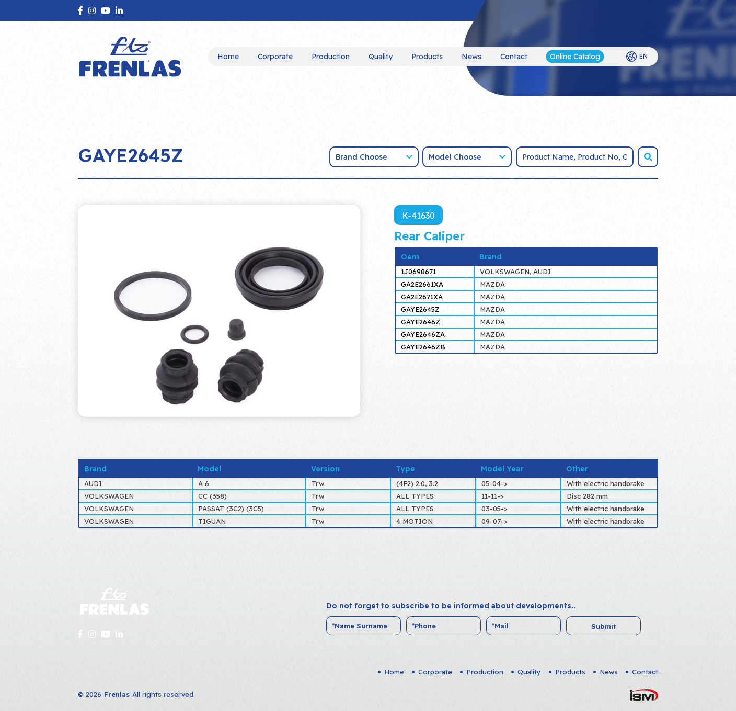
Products (427, 56)
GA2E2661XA (422, 284)
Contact (513, 56)
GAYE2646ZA (423, 334)
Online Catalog (575, 56)
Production (331, 56)
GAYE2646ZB (423, 347)
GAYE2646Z (420, 322)
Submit (603, 626)
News (471, 56)
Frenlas (117, 694)
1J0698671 (418, 271)
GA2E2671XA (422, 296)
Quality (381, 56)
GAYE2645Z (420, 309)
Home (228, 56)
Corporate (275, 56)
